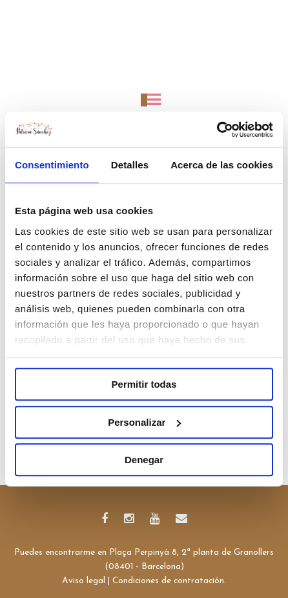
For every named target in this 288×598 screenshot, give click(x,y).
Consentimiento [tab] (52, 164)
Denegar (144, 459)
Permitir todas (144, 384)
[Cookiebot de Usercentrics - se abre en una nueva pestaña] (216, 129)
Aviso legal (83, 581)
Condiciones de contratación (168, 581)
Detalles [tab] (130, 164)
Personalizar (144, 422)
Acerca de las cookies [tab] (221, 164)
